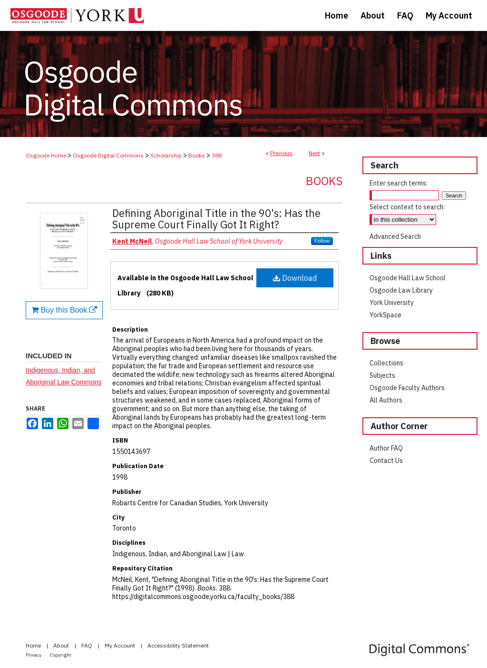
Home (34, 645)
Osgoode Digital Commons (108, 155)
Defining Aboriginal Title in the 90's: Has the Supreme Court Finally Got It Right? (216, 218)
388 (217, 155)
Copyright (60, 655)
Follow (322, 241)
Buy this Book (64, 310)
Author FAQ (386, 448)
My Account (120, 645)
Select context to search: (407, 207)
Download (295, 278)
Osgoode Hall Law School (408, 278)
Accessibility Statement (178, 645)
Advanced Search (395, 236)
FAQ (87, 645)
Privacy (34, 655)
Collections (386, 363)
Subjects (382, 375)
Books (196, 155)
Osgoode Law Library (401, 290)
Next (314, 153)
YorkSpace (385, 315)
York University (392, 302)
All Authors (386, 400)
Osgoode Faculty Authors (407, 387)
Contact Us (386, 460)
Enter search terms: (399, 183)
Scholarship (166, 155)
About (61, 645)
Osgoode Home (46, 155)
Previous (281, 153)
